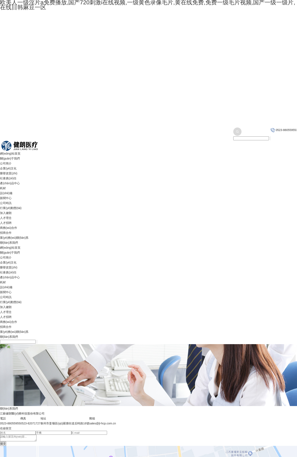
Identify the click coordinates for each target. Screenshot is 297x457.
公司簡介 (6, 163)
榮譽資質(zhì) (8, 173)
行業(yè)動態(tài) (10, 208)
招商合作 (6, 232)
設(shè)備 (6, 193)
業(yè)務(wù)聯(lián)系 (14, 237)
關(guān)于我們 (10, 158)
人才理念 (6, 218)
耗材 (3, 188)
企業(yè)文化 (8, 168)
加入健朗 (6, 213)
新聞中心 (6, 198)
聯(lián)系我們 (9, 242)
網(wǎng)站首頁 (10, 153)
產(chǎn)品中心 (10, 183)
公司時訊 (6, 203)
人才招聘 (6, 222)
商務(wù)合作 (8, 227)
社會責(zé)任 (8, 178)
